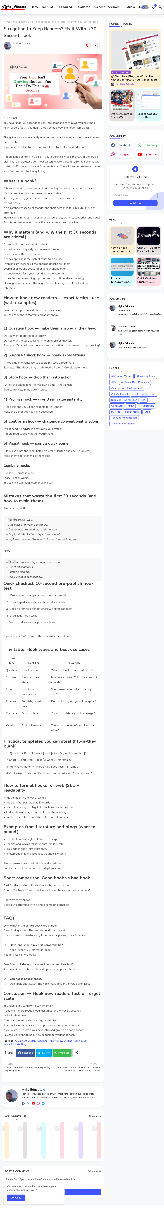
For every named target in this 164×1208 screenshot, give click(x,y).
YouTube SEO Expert (123, 423)
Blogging (65, 7)
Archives (114, 7)
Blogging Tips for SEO (124, 400)
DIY (144, 400)
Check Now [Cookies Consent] (27, 1190)
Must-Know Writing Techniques (68, 1041)
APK (113, 382)
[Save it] (88, 45)
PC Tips (115, 411)
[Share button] (76, 1053)
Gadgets (84, 7)
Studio (130, 7)
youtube (151, 154)
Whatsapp (64, 1052)
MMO (131, 406)
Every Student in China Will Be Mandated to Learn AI (122, 115)
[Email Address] (135, 195)
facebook (124, 145)
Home (35, 7)
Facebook (27, 1052)
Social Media (132, 411)
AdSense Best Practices (135, 382)
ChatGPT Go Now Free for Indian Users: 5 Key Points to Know (148, 249)
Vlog (147, 411)
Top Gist (47, 7)
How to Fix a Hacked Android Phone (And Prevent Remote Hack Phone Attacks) (121, 249)
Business (99, 7)
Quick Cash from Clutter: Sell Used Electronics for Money (148, 280)
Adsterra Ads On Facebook (126, 388)
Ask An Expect (119, 394)
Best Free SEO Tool (144, 394)
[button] (145, 7)
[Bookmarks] (154, 7)
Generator (117, 406)
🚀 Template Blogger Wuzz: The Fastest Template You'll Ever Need (134, 78)
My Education (146, 406)
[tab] (34, 7)
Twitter (46, 1052)
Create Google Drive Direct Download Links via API (147, 115)
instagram (124, 154)
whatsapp (151, 145)
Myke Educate (32, 1089)
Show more (94, 1116)
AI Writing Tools (145, 376)
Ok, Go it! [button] (16, 1197)
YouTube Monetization (124, 417)
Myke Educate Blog (23, 21)
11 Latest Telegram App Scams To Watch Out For (121, 280)
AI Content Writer (25, 1041)
